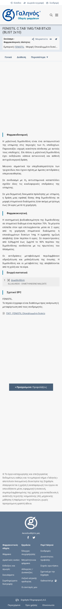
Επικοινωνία (48, 605)
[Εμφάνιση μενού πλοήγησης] (57, 15)
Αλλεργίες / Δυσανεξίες (27, 571)
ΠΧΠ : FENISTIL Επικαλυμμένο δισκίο (25, 313)
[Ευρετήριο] (50, 39)
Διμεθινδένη (18, 280)
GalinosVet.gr (49, 580)
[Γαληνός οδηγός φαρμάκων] (20, 15)
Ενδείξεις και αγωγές (8, 567)
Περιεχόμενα (14, 605)
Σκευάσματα (8, 575)
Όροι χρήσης (31, 605)
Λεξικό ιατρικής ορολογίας (29, 580)
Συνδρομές (46, 551)
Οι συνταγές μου (29, 587)
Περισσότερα (38, 57)
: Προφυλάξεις (31, 387)
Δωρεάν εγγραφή (33, 3)
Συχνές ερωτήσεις (49, 565)
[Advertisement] (31, 94)
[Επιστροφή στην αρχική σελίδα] (31, 526)
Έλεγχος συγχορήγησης (28, 552)
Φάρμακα (6, 554)
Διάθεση (21, 57)
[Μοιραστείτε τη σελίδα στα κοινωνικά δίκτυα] (39, 39)
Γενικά (8, 57)
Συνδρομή (52, 3)
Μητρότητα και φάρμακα (28, 561)
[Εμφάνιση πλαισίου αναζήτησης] (51, 15)
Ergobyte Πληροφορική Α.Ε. (33, 600)
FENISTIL (19, 47)
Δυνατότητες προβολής (47, 558)
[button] (28, 537)
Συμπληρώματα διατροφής (9, 582)
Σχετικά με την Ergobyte (48, 573)
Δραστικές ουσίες (11, 560)
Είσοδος (16, 3)
